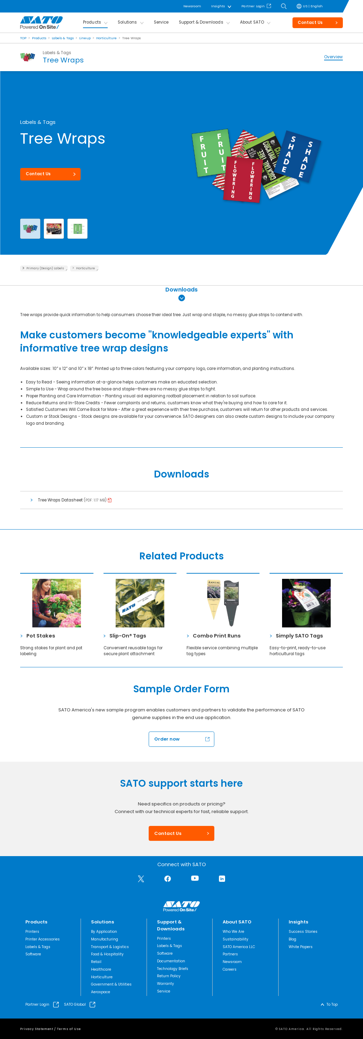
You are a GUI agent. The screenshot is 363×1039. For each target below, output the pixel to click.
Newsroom (192, 6)
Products (92, 22)
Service (161, 22)
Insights (218, 6)
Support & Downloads (201, 22)
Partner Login (253, 6)
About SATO (252, 22)
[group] (257, 153)
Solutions (127, 22)
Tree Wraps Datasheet (61, 500)
